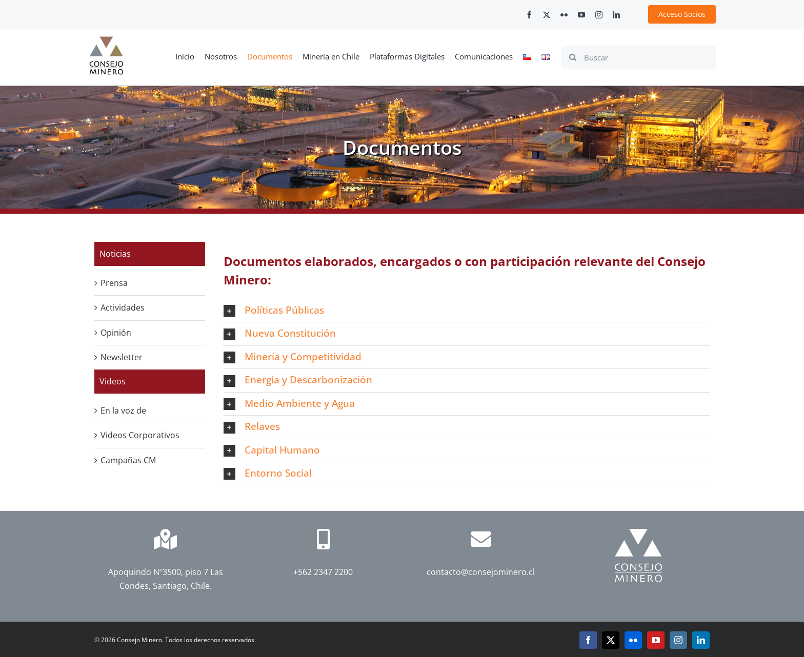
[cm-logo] (106, 40)
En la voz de (123, 410)
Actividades (122, 307)
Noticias (115, 253)
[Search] (572, 57)
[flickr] (564, 14)
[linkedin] (616, 14)
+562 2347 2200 (323, 572)
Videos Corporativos (139, 435)
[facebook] (529, 14)
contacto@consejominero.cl (481, 572)
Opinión (115, 332)
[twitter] (546, 14)
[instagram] (598, 14)
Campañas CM (128, 460)
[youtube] (581, 14)
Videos (112, 381)
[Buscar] (638, 57)
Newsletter (121, 357)
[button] (467, 310)
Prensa (114, 283)
